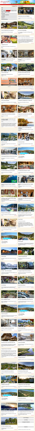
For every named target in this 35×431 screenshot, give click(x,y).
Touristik (4, 10)
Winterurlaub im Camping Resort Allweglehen (7, 60)
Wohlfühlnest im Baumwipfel (5, 384)
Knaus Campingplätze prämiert (5, 299)
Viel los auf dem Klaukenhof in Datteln (6, 229)
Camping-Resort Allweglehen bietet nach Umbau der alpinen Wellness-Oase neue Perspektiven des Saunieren (9, 316)
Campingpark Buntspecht (21, 357)
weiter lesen (32, 33)
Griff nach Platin (3, 256)
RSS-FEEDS (3, 16)
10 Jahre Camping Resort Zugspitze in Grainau (24, 212)
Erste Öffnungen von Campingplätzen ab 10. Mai (24, 386)
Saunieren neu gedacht (4, 313)
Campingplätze (8, 10)
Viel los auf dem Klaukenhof (5, 100)
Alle (2, 10)
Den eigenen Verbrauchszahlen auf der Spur (24, 72)
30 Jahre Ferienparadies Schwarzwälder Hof (7, 30)
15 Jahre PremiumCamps (4, 72)
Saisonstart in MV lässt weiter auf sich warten (7, 411)
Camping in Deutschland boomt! (22, 256)
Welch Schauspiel (20, 241)
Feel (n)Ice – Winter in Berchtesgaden (6, 270)
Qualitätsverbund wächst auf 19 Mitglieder (6, 172)
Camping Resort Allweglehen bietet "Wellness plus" (25, 100)
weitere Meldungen (25, 417)
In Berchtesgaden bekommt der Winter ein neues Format (9, 156)
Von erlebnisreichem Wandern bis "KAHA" (24, 170)
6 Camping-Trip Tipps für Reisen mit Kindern (24, 270)
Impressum (2, 17)
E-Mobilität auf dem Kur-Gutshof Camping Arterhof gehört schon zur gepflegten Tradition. (25, 301)
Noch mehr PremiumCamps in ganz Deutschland (8, 170)
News (2, 9)
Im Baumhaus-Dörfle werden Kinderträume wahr (8, 342)
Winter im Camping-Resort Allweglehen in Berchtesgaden (8, 214)
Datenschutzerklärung (4, 19)
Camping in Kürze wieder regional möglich (24, 384)
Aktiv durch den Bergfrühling (22, 30)
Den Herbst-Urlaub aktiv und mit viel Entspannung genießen (26, 359)
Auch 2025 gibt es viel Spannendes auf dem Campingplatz (8, 102)
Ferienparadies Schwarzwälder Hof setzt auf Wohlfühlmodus (26, 88)
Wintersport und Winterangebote (5, 212)
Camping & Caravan (14, 10)
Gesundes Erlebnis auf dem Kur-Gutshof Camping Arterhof (25, 172)
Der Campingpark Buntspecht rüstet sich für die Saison (25, 411)
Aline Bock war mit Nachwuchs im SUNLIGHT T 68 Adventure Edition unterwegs (25, 273)
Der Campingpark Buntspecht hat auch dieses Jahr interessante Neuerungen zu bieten (24, 414)
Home (2, 7)
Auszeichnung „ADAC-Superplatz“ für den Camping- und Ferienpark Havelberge (8, 199)
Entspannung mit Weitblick (21, 60)
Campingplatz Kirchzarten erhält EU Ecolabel (24, 74)
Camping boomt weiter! (4, 44)
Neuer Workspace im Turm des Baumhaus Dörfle (24, 200)
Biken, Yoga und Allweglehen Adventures (23, 102)
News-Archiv (3, 13)
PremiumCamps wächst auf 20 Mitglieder (23, 16)
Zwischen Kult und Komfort (22, 398)
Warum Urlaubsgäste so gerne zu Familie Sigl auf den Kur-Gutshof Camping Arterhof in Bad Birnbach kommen (8, 287)
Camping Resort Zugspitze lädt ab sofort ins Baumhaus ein (8, 386)
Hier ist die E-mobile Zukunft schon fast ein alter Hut (25, 299)
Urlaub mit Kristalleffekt (21, 342)
